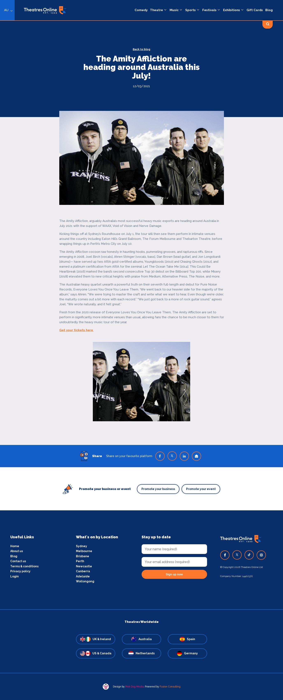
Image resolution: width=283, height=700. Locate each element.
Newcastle (84, 566)
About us (16, 551)
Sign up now (174, 574)
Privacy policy (20, 571)
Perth (80, 561)
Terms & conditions (24, 566)
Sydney (81, 546)
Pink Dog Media (134, 686)
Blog (13, 556)
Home (14, 546)
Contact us (18, 561)
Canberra (83, 571)
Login (14, 576)
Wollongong (85, 581)
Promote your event (201, 489)
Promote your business (158, 489)
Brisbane (82, 556)
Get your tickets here (76, 330)
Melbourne (84, 551)
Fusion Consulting (170, 686)
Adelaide (83, 576)
